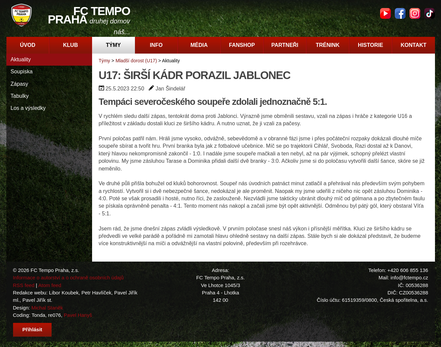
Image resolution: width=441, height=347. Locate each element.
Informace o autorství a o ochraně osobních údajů (68, 277)
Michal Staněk (47, 307)
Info (156, 45)
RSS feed (23, 285)
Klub (70, 45)
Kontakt (413, 45)
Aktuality (21, 59)
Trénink (328, 45)
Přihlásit (32, 329)
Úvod (27, 45)
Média (199, 45)
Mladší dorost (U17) (136, 60)
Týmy (113, 45)
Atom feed (49, 285)
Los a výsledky (28, 108)
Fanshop (242, 45)
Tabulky (20, 96)
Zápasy (19, 84)
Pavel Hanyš (78, 315)
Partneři (284, 45)
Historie (370, 45)
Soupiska (22, 71)
